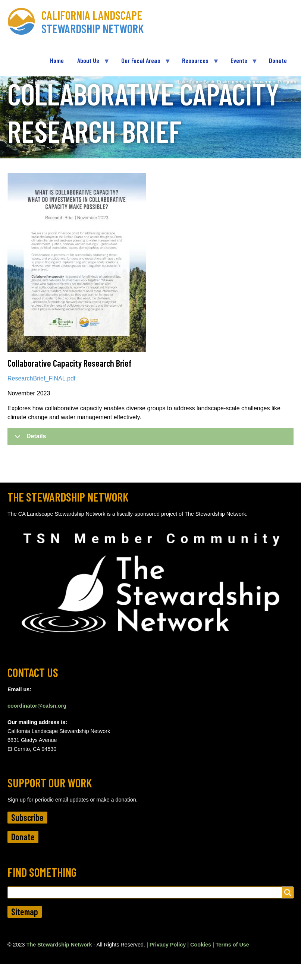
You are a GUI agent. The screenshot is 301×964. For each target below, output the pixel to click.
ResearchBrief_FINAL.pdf (41, 378)
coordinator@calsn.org (36, 706)
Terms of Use (232, 945)
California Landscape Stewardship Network (92, 21)
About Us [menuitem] (89, 63)
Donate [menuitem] (278, 60)
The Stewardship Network (59, 945)
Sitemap (24, 911)
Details (29, 439)
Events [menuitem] (240, 63)
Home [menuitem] (57, 60)
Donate (23, 836)
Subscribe (27, 817)
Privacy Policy (168, 945)
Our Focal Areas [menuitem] (142, 63)
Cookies (200, 945)
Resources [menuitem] (197, 63)
